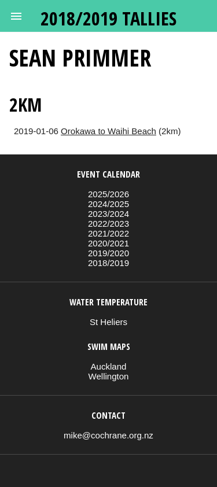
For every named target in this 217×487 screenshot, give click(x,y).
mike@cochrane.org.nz (108, 435)
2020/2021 (108, 243)
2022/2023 (108, 223)
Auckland (109, 366)
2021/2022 (108, 233)
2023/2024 (108, 214)
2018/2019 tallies (108, 18)
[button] (16, 16)
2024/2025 (108, 204)
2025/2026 (108, 194)
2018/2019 (108, 263)
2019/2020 (108, 253)
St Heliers (108, 322)
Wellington (109, 376)
